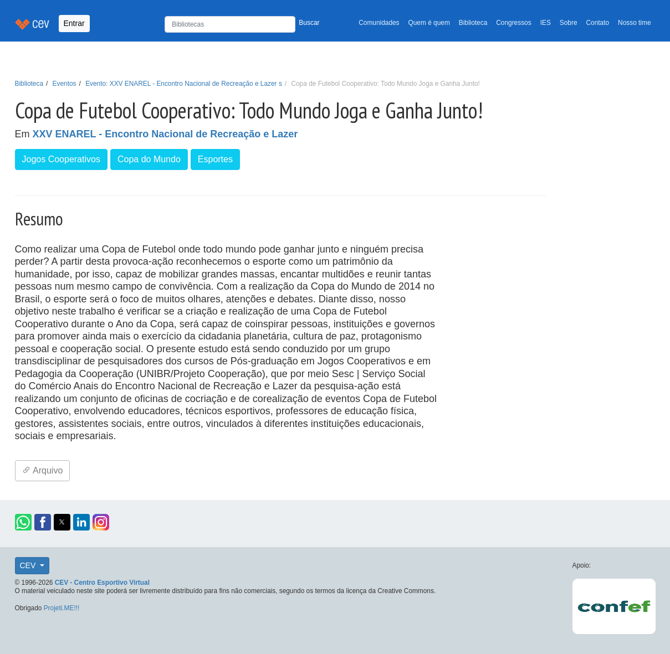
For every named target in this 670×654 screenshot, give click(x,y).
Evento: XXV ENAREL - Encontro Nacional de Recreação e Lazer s (183, 83)
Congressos (513, 23)
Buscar (309, 23)
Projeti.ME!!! (62, 608)
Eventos (64, 83)
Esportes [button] (215, 159)
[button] (23, 522)
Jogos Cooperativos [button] (61, 159)
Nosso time (634, 23)
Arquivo (42, 470)
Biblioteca (473, 23)
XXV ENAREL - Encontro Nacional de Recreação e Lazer (165, 134)
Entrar (74, 23)
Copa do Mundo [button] (149, 159)
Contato (598, 23)
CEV (29, 565)
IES (545, 23)
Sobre (568, 23)
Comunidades (379, 23)
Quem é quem (429, 23)
